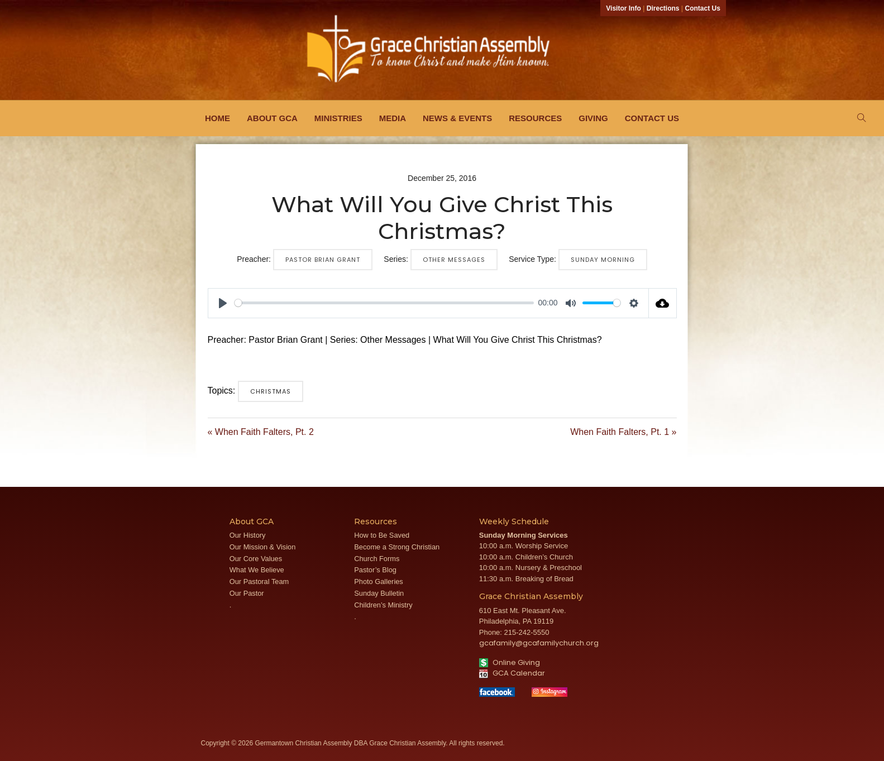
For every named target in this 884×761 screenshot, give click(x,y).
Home (217, 118)
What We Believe (257, 570)
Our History (248, 535)
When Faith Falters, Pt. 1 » (623, 432)
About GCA (272, 118)
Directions (663, 8)
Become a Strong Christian (396, 547)
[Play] (223, 303)
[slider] (384, 303)
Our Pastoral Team (259, 581)
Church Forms (376, 558)
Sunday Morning (603, 259)
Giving (593, 118)
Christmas (270, 391)
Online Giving (509, 662)
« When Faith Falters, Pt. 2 (261, 432)
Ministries (338, 118)
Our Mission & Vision (263, 547)
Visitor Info (623, 8)
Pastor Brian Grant (322, 259)
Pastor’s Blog (375, 570)
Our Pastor (247, 593)
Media (392, 118)
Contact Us (702, 8)
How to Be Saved (381, 535)
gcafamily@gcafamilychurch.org (539, 643)
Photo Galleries (378, 581)
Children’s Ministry (383, 605)
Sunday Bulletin (379, 593)
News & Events (457, 118)
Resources (535, 118)
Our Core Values (256, 558)
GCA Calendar (512, 673)
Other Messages (454, 259)
